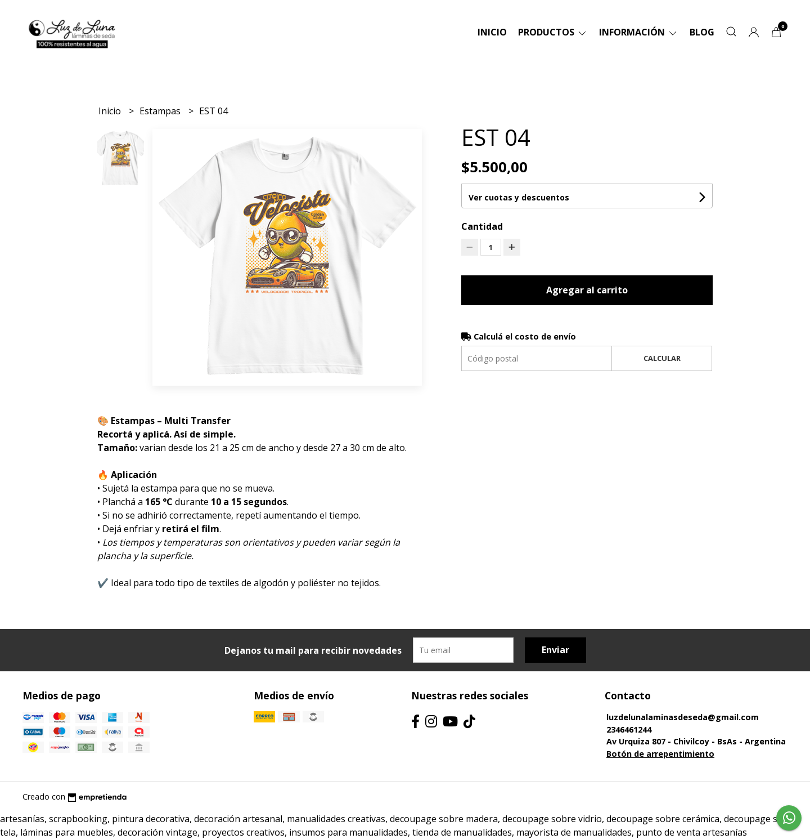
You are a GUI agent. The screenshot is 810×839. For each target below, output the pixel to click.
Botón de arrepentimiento (660, 753)
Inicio (492, 32)
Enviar (555, 650)
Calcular (662, 358)
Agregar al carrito (587, 290)
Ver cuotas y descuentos (519, 197)
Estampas (161, 111)
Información (638, 32)
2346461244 (628, 729)
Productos (553, 32)
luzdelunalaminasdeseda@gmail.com (682, 717)
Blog (702, 32)
